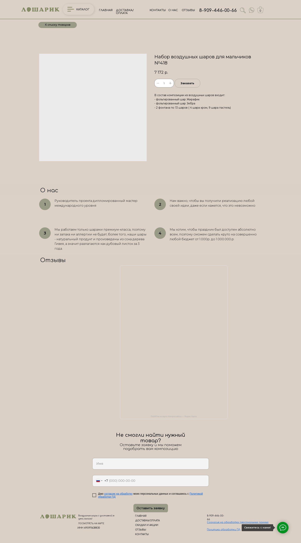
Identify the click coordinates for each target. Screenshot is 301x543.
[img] (252, 10)
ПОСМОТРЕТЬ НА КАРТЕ (91, 523)
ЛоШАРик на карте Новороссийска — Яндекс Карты (174, 416)
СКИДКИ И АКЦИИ (146, 525)
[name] (150, 464)
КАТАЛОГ (82, 9)
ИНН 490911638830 (89, 527)
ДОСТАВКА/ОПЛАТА (125, 12)
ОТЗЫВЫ (188, 10)
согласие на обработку (118, 493)
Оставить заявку (150, 508)
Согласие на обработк (222, 522)
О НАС (173, 10)
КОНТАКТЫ (158, 10)
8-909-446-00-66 (218, 10)
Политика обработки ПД (223, 529)
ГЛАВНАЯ (105, 10)
